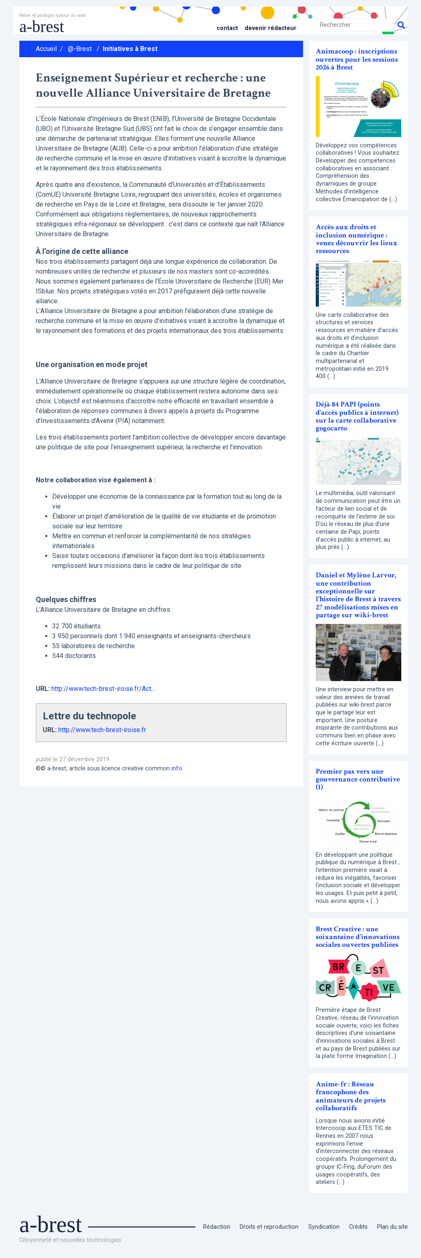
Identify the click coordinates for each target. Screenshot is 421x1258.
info (176, 768)
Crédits (358, 1226)
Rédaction (216, 1226)
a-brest (41, 26)
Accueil (46, 49)
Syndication (324, 1226)
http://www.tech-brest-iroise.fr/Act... (103, 689)
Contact (227, 28)
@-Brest (80, 49)
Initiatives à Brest (130, 49)
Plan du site (392, 1226)
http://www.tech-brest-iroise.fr (102, 730)
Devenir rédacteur (270, 28)
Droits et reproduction (269, 1226)
